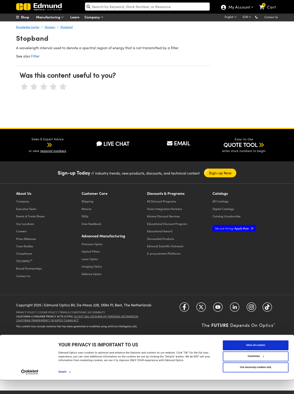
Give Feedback (91, 224)
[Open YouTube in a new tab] (218, 308)
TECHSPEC (24, 261)
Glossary (50, 27)
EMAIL (178, 143)
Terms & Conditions (72, 312)
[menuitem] (27, 17)
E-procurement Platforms (164, 253)
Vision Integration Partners (164, 209)
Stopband (66, 27)
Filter (35, 56)
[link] (269, 3)
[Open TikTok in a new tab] (267, 308)
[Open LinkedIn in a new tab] (235, 308)
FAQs (85, 216)
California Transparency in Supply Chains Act (47, 320)
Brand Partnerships (29, 268)
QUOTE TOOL (240, 144)
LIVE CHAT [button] (112, 143)
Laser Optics (90, 259)
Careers (21, 231)
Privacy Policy (26, 312)
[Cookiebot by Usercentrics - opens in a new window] (30, 385)
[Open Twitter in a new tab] (201, 308)
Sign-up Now (220, 172)
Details (63, 386)
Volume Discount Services (163, 216)
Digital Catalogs (223, 209)
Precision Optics (92, 244)
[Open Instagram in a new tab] (251, 308)
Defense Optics (92, 274)
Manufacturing (51, 17)
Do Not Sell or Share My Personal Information (106, 316)
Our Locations (25, 224)
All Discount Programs (161, 201)
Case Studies (24, 246)
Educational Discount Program (167, 224)
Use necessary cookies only (255, 381)
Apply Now (232, 228)
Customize (256, 370)
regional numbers (53, 151)
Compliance (24, 253)
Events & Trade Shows (30, 216)
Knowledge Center (28, 27)
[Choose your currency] (247, 17)
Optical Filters (91, 251)
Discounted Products (160, 239)
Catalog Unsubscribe (226, 216)
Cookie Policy (47, 312)
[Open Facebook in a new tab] (184, 308)
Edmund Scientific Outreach (165, 246)
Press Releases (26, 239)
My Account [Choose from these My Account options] (239, 8)
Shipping (87, 201)
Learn (74, 16)
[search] (147, 7)
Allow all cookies (255, 359)
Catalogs (220, 201)
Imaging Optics (92, 266)
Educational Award (159, 231)
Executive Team (26, 209)
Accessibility (96, 312)
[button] (260, 17)
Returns (87, 209)
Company (95, 17)
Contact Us (271, 17)
